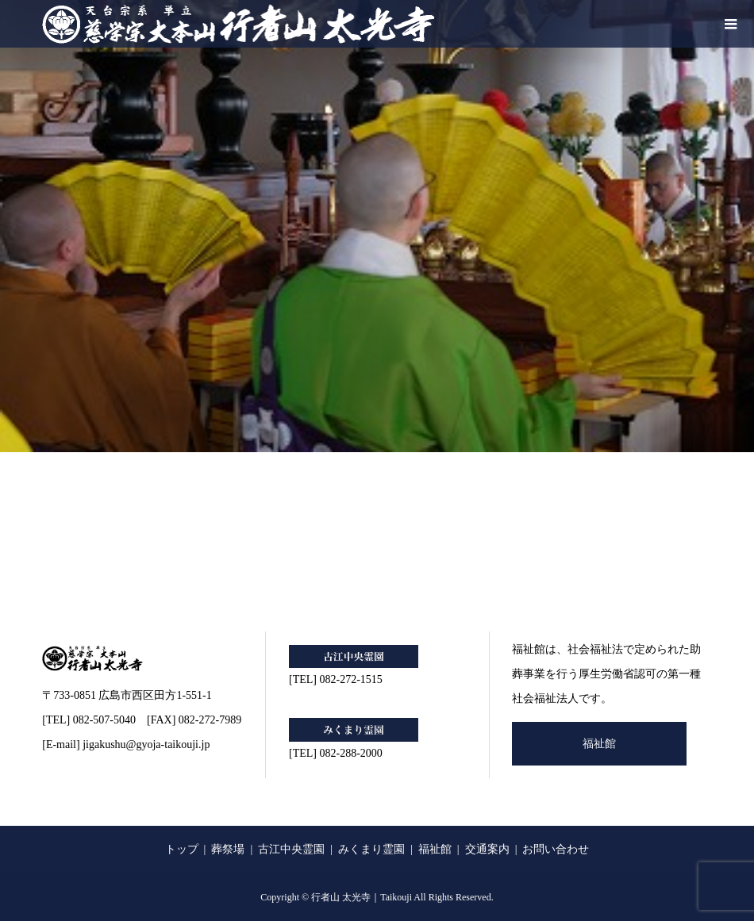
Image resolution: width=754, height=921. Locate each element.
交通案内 (487, 849)
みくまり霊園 (371, 849)
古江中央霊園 (291, 849)
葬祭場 (227, 849)
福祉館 (599, 744)
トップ (181, 849)
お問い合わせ (555, 849)
